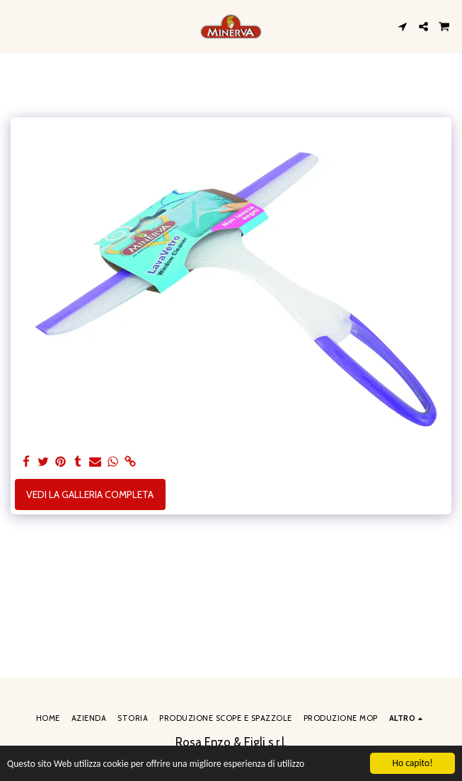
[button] (16, 26)
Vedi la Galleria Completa (90, 494)
